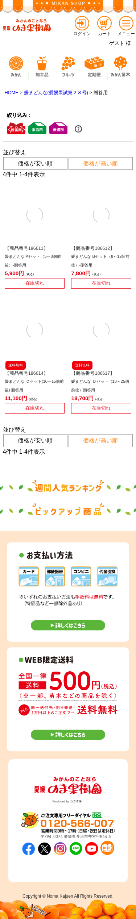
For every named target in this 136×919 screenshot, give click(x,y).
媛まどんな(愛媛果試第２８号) (56, 92)
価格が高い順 (100, 163)
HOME (11, 92)
